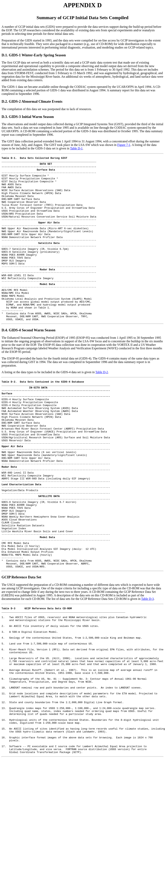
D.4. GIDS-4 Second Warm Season (28, 363)
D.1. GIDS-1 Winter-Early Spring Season (34, 55)
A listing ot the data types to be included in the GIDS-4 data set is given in (48, 405)
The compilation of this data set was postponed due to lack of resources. (47, 109)
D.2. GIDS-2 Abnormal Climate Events (32, 101)
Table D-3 (147, 669)
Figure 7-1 (123, 144)
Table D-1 (76, 148)
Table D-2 (101, 405)
